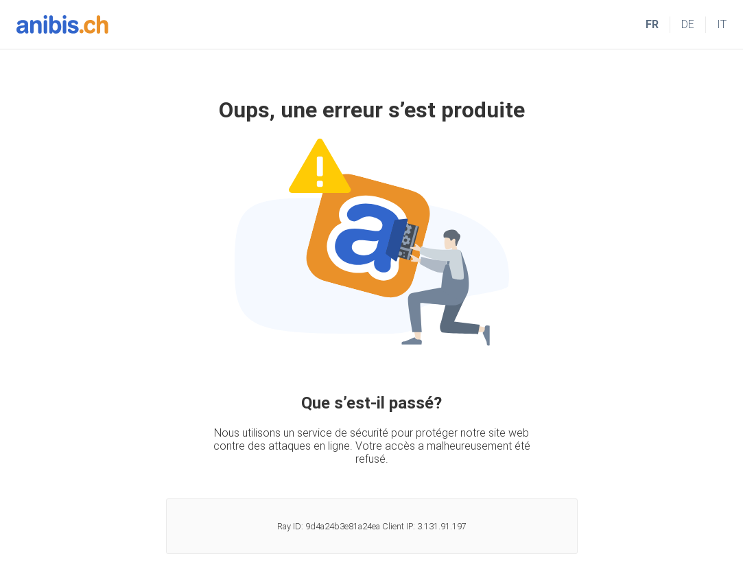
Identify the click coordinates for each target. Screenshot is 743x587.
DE (687, 24)
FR (652, 24)
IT (722, 24)
